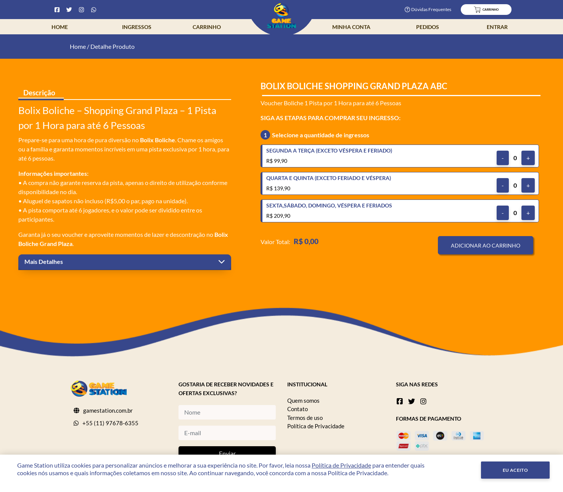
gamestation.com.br (108, 410)
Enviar (227, 453)
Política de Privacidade (315, 426)
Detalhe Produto (112, 46)
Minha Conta (351, 27)
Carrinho (207, 27)
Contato (297, 408)
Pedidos (427, 27)
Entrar (497, 27)
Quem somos (303, 400)
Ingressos (136, 27)
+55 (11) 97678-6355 (110, 423)
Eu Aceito (515, 470)
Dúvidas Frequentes (428, 9)
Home (59, 27)
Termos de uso (305, 417)
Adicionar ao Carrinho (485, 245)
